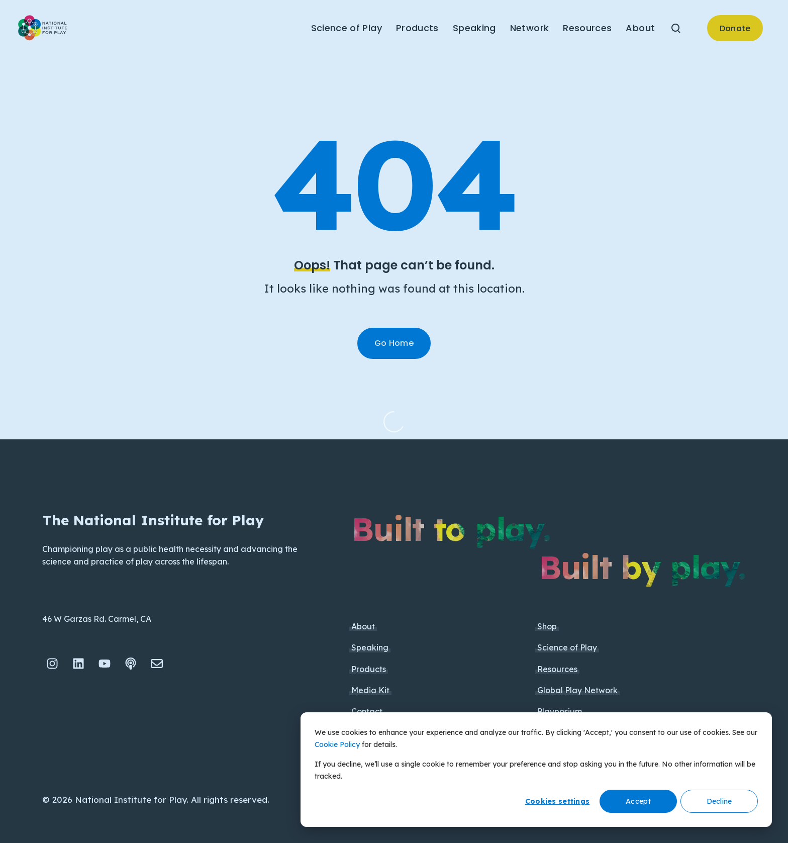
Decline (719, 801)
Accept (638, 801)
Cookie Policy (337, 744)
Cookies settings (557, 801)
